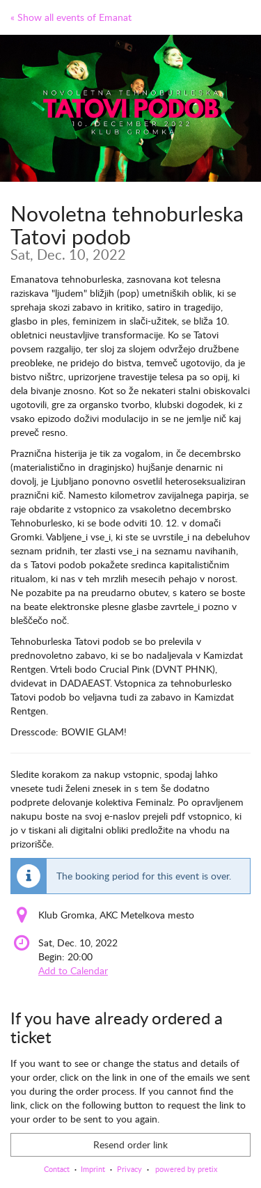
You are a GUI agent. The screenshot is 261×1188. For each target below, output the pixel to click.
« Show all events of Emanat (71, 17)
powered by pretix (186, 1169)
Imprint (93, 1169)
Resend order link (130, 1144)
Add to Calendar (73, 970)
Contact (57, 1169)
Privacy (129, 1169)
